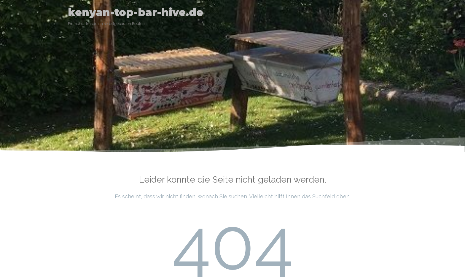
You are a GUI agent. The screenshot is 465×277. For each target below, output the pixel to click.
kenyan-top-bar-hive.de (135, 12)
